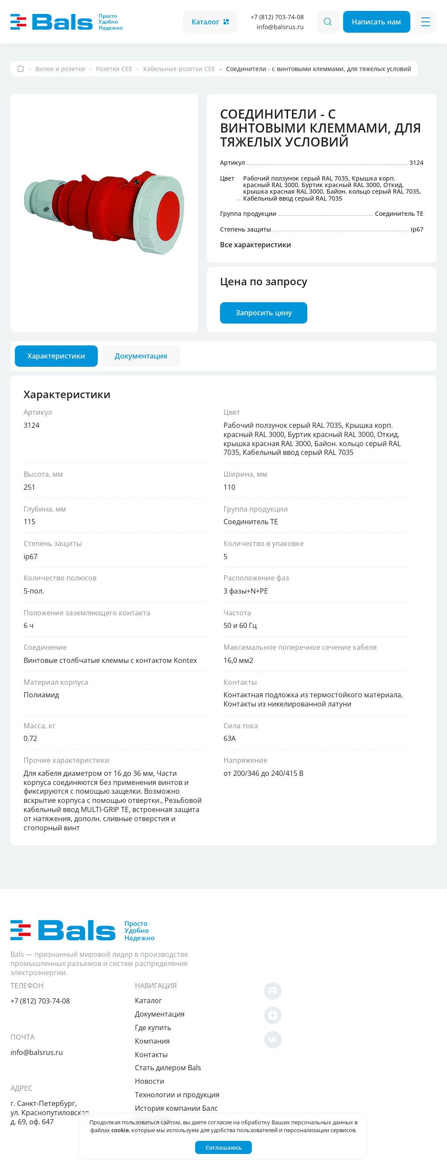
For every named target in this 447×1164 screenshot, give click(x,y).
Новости (314, 1027)
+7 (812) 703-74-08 (276, 17)
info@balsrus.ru (279, 27)
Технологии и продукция (341, 1040)
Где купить (317, 973)
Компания (316, 986)
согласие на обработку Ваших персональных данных (280, 1122)
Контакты (315, 1000)
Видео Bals (317, 1067)
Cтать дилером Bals (332, 1013)
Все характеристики (256, 247)
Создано (409, 1152)
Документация (324, 960)
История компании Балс (340, 1053)
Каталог (209, 22)
